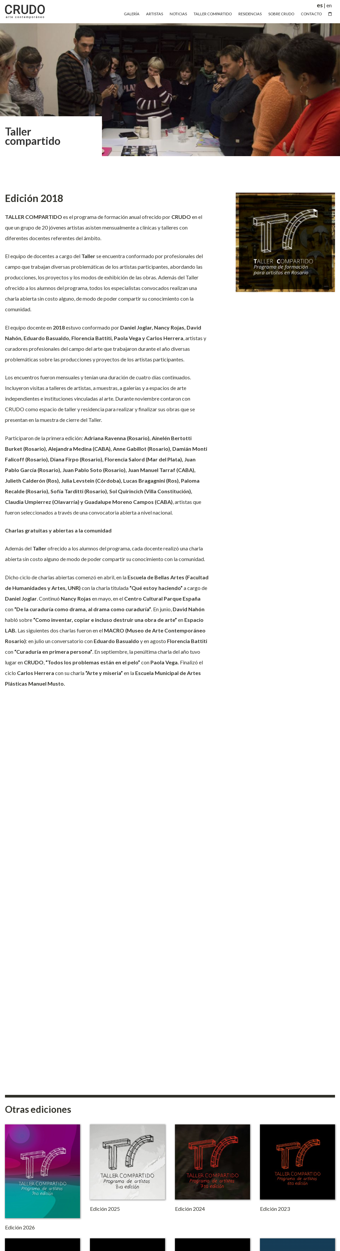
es (320, 5)
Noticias (178, 14)
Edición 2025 (105, 1208)
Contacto (311, 14)
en (329, 5)
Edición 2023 (275, 1208)
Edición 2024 (190, 1208)
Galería (131, 14)
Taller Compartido (213, 14)
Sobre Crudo (281, 14)
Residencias (250, 14)
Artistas (154, 14)
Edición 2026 (20, 1227)
